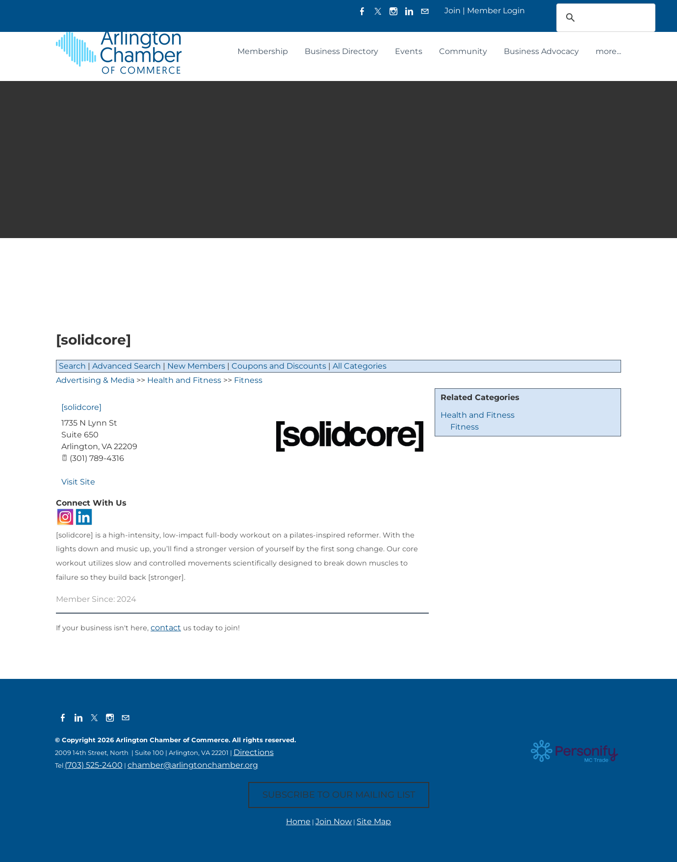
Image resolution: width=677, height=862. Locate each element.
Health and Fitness (478, 415)
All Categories (360, 366)
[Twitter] (378, 11)
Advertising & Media (95, 380)
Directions (254, 752)
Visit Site (78, 481)
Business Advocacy (541, 51)
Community (463, 51)
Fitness (464, 426)
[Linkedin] (409, 11)
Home (298, 821)
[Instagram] (393, 11)
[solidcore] (81, 407)
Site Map (374, 821)
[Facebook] (362, 11)
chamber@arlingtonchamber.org (193, 765)
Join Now (333, 821)
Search (72, 366)
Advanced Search (126, 366)
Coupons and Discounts (279, 366)
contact (166, 627)
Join (452, 10)
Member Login (496, 10)
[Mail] (425, 11)
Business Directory (341, 51)
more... (608, 51)
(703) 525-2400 (94, 765)
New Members (196, 366)
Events (408, 51)
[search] (593, 18)
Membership (262, 51)
